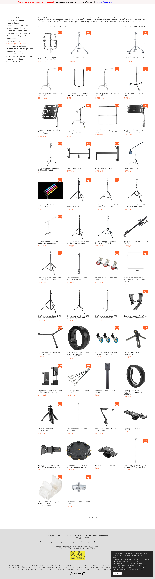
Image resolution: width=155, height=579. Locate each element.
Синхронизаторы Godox (15, 28)
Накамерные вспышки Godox (17, 26)
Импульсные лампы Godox (16, 46)
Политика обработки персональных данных (59, 542)
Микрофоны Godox (13, 51)
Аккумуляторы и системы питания (18, 54)
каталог (40, 26)
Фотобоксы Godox (13, 41)
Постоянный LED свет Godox (17, 31)
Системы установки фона (15, 61)
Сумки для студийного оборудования (20, 56)
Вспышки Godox (12, 23)
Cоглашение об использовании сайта (98, 542)
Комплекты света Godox (15, 20)
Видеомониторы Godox (15, 59)
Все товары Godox (13, 18)
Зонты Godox (11, 38)
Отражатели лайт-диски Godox (18, 36)
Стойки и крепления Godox (16, 44)
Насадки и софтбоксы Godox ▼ (18, 33)
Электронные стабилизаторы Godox (20, 49)
